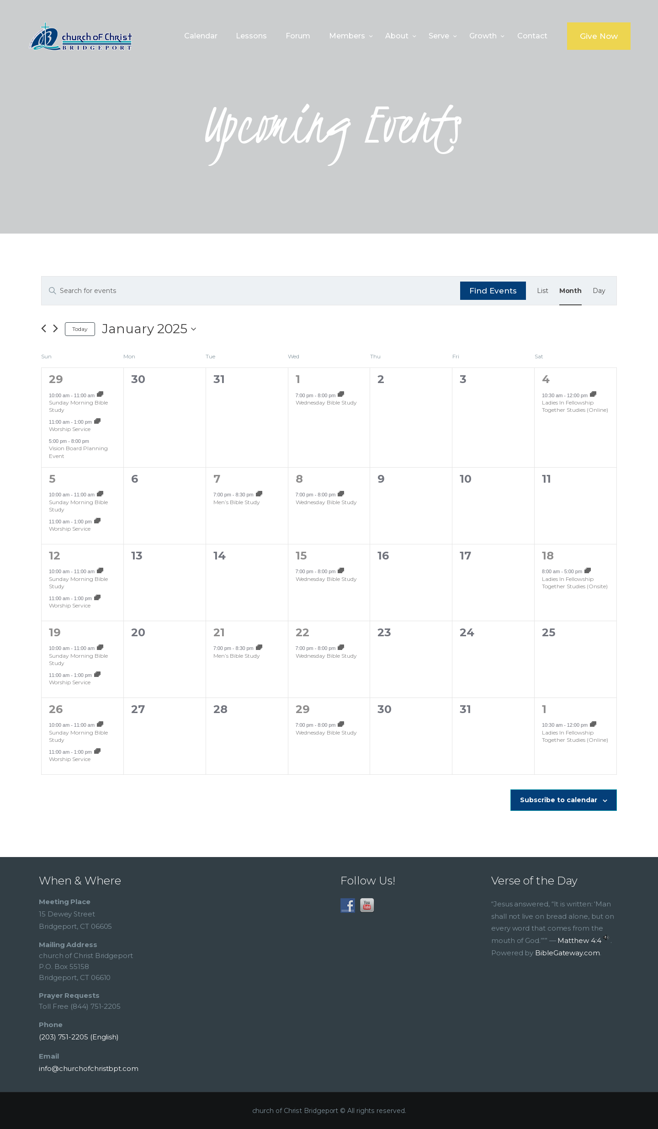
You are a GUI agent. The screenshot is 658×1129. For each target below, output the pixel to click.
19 (55, 632)
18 (548, 555)
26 (56, 709)
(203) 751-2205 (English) (79, 1037)
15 (301, 555)
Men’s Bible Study (236, 502)
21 (219, 632)
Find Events (493, 290)
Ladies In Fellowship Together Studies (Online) (575, 406)
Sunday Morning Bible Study (78, 406)
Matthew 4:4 (579, 940)
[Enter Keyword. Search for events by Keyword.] (251, 291)
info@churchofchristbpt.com (88, 1068)
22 (302, 632)
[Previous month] (43, 329)
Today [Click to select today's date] (80, 328)
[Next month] (55, 329)
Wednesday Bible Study (326, 402)
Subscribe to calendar (558, 800)
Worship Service (69, 429)
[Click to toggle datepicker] (149, 329)
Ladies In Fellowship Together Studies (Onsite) (575, 582)
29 (56, 379)
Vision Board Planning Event (78, 452)
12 (54, 555)
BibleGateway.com (567, 952)
